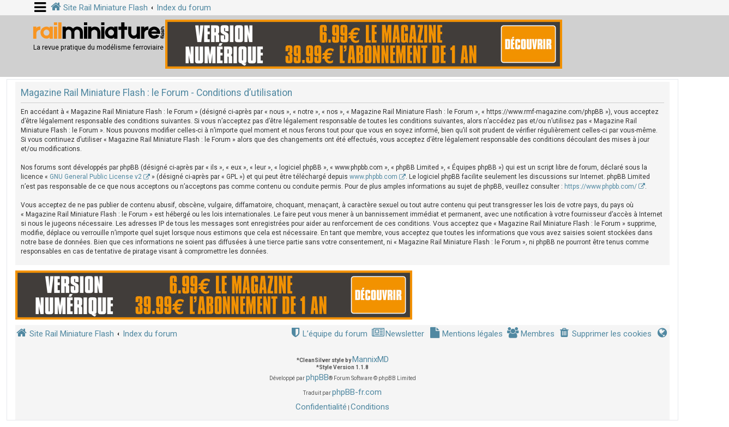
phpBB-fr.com (357, 392)
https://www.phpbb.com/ (600, 186)
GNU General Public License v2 (96, 177)
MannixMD (370, 359)
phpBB (317, 377)
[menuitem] (605, 334)
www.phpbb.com (373, 177)
